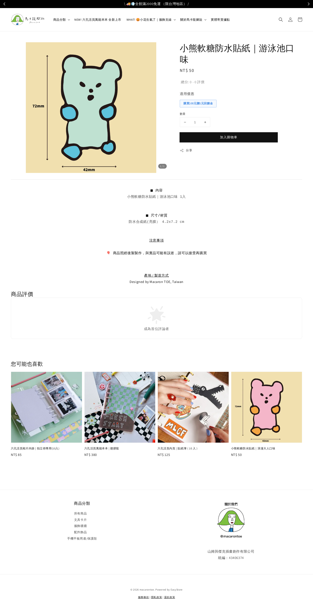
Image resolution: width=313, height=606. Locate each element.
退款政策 (169, 597)
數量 (183, 114)
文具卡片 (80, 520)
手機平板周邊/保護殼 (82, 538)
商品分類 (59, 20)
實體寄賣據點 (220, 20)
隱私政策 (156, 597)
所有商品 (80, 513)
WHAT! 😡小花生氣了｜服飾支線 (149, 20)
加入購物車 (228, 137)
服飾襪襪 (80, 526)
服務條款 (143, 597)
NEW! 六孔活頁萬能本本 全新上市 (97, 20)
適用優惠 (187, 93)
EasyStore (177, 589)
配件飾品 (80, 532)
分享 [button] (186, 150)
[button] (281, 19)
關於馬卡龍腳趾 (191, 20)
